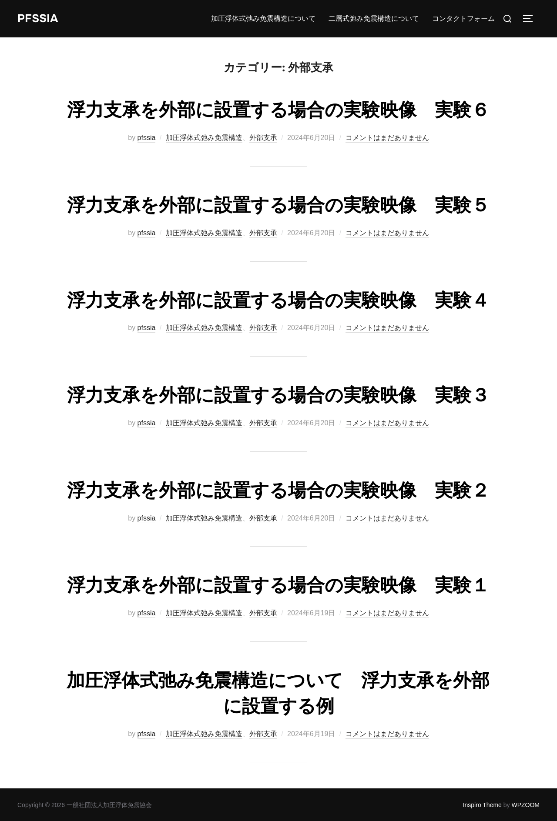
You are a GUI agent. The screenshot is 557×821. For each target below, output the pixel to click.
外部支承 (263, 137)
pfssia (147, 137)
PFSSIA (37, 18)
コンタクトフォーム (463, 18)
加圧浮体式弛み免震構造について (263, 18)
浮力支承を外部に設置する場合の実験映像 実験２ (278, 490)
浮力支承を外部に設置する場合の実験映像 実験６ (278, 110)
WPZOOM (525, 804)
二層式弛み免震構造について (374, 18)
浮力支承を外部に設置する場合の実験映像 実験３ (278, 395)
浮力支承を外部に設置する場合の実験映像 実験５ (278, 205)
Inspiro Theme (482, 804)
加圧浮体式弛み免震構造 (204, 137)
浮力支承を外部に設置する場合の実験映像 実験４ (278, 300)
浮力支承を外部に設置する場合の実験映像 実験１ (278, 585)
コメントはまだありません (387, 137)
